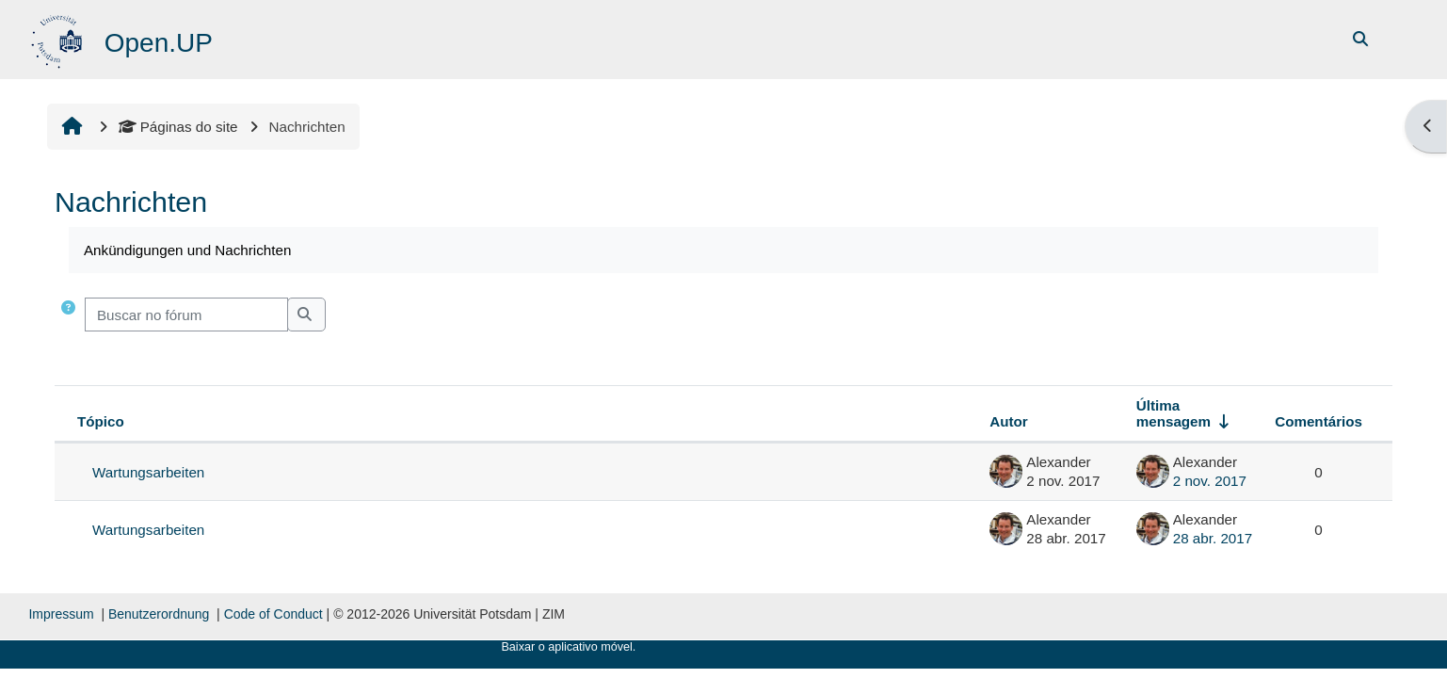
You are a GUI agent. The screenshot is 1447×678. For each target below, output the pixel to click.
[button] (68, 315)
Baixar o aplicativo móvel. (568, 647)
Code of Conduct (273, 614)
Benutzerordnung (158, 614)
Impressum (60, 614)
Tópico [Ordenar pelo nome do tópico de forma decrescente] (100, 421)
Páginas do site (178, 127)
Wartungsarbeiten (148, 472)
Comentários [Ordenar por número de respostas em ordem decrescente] (1318, 421)
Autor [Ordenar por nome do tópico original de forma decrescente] (1008, 421)
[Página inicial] (58, 38)
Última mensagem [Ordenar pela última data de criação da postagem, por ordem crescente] (1173, 413)
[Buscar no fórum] (186, 315)
